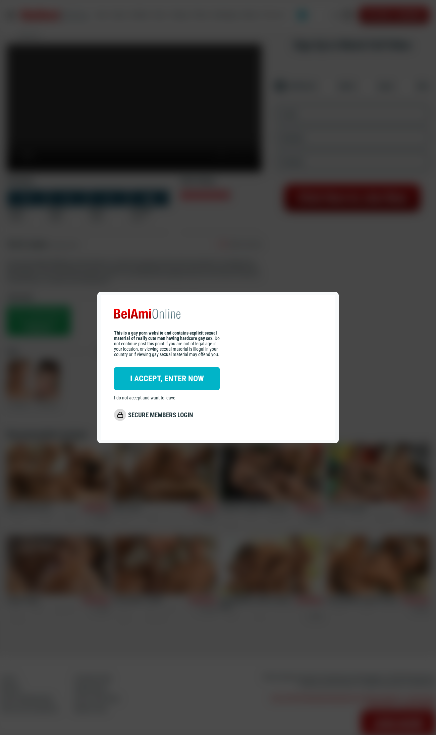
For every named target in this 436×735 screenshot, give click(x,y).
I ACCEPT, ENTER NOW (167, 378)
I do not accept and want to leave (144, 397)
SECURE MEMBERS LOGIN (160, 415)
